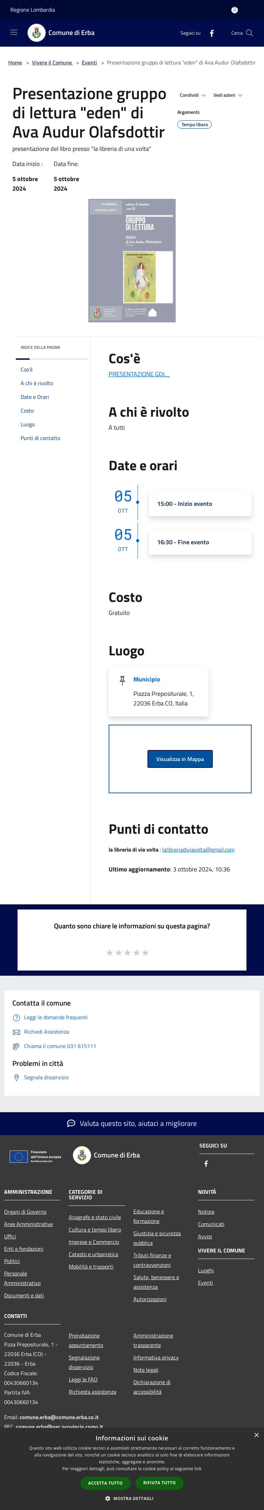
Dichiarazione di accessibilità (151, 1387)
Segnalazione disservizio (84, 1362)
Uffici (10, 1236)
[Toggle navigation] (14, 32)
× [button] (256, 1435)
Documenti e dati (24, 1295)
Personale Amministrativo (22, 1278)
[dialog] (132, 1469)
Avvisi (205, 1236)
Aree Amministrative (28, 1224)
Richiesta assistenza (92, 1392)
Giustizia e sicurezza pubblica (157, 1238)
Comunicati (211, 1224)
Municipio (146, 679)
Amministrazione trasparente (153, 1340)
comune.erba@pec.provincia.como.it (59, 1427)
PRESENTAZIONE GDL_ (139, 374)
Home (15, 62)
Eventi (89, 62)
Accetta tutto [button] (105, 1483)
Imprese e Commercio (94, 1242)
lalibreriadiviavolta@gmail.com (198, 849)
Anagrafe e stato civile (95, 1217)
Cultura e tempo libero (95, 1229)
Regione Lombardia (32, 9)
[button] (132, 1498)
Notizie (206, 1212)
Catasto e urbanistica (93, 1254)
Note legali (145, 1370)
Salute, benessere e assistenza (156, 1282)
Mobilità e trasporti (91, 1266)
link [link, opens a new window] (198, 1469)
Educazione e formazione (148, 1216)
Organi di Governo (25, 1212)
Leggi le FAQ (83, 1379)
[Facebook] (209, 32)
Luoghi (206, 1270)
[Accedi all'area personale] (234, 10)
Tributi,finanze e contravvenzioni (152, 1260)
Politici (12, 1261)
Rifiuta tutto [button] (159, 1483)
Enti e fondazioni (23, 1249)
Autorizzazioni (150, 1299)
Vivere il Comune (52, 62)
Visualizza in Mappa (180, 759)
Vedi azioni (228, 95)
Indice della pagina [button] (40, 347)
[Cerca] (249, 33)
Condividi (194, 95)
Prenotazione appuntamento (86, 1340)
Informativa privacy (156, 1357)
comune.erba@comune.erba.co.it (59, 1417)
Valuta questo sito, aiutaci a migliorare (132, 1123)
